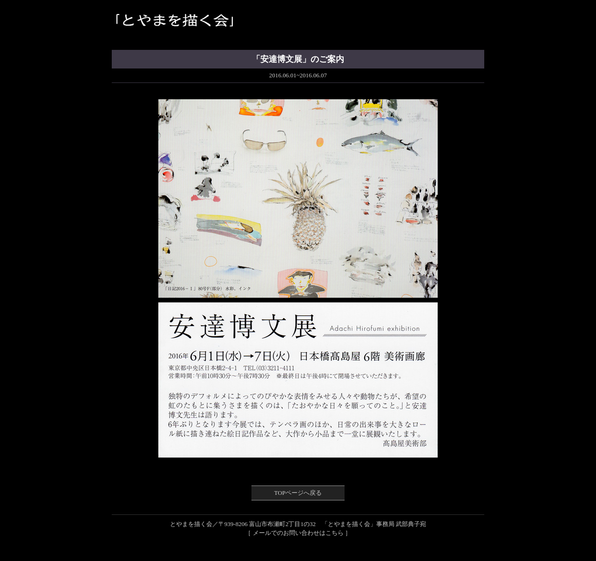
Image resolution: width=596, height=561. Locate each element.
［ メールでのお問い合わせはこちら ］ (298, 532)
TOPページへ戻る (298, 492)
